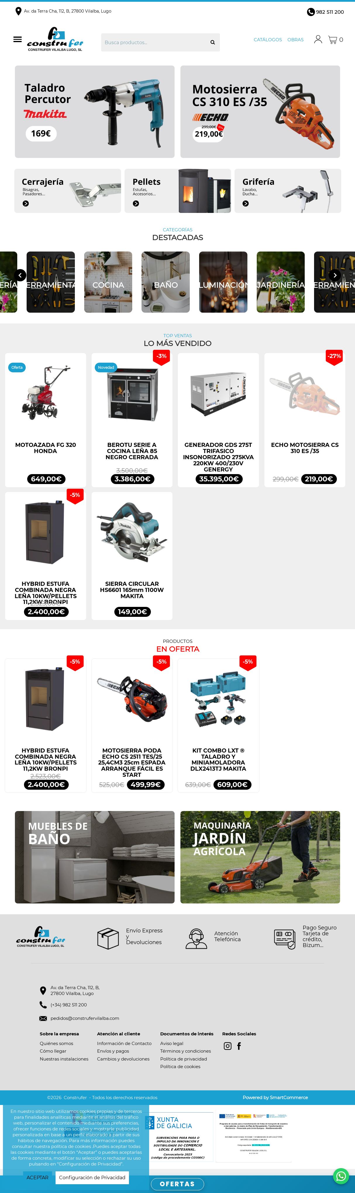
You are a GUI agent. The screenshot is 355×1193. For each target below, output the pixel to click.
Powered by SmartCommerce (275, 1104)
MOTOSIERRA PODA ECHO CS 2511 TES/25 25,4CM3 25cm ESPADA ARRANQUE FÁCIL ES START (132, 769)
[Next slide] (335, 278)
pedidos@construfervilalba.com (85, 1024)
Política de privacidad (183, 1065)
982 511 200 (330, 12)
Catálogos (268, 39)
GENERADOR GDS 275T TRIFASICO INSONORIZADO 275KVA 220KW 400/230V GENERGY (218, 463)
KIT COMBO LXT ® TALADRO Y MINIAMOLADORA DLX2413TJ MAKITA (218, 766)
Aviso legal (171, 1050)
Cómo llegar (53, 1058)
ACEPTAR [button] (38, 1177)
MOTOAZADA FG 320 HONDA (45, 454)
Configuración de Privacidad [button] (92, 1177)
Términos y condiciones (185, 1058)
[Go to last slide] (20, 278)
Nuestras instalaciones (64, 1065)
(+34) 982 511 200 (69, 1011)
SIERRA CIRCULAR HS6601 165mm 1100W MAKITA (132, 596)
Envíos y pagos (113, 1058)
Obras (295, 39)
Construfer (63, 40)
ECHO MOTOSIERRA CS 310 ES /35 (305, 454)
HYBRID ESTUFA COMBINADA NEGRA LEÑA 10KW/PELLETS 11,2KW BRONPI (46, 599)
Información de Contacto (124, 1050)
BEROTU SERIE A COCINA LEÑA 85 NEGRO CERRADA (132, 457)
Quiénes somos (56, 1050)
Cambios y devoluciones (123, 1065)
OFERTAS (177, 1184)
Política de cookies (180, 1073)
